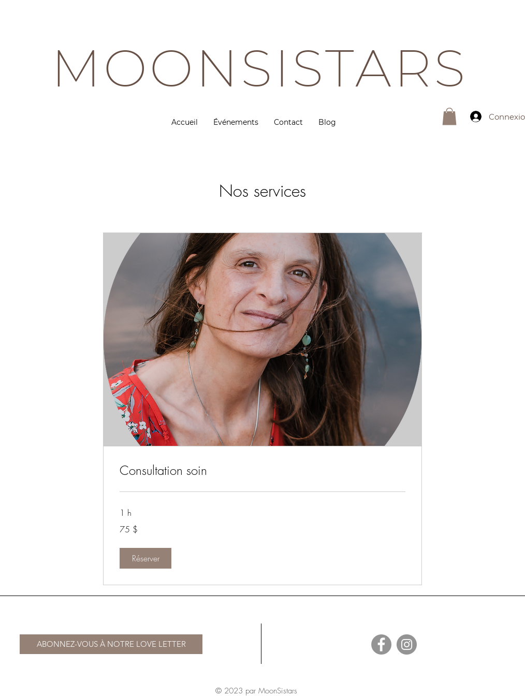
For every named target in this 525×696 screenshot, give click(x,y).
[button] (449, 116)
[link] (262, 470)
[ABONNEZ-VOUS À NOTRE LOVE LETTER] (111, 644)
